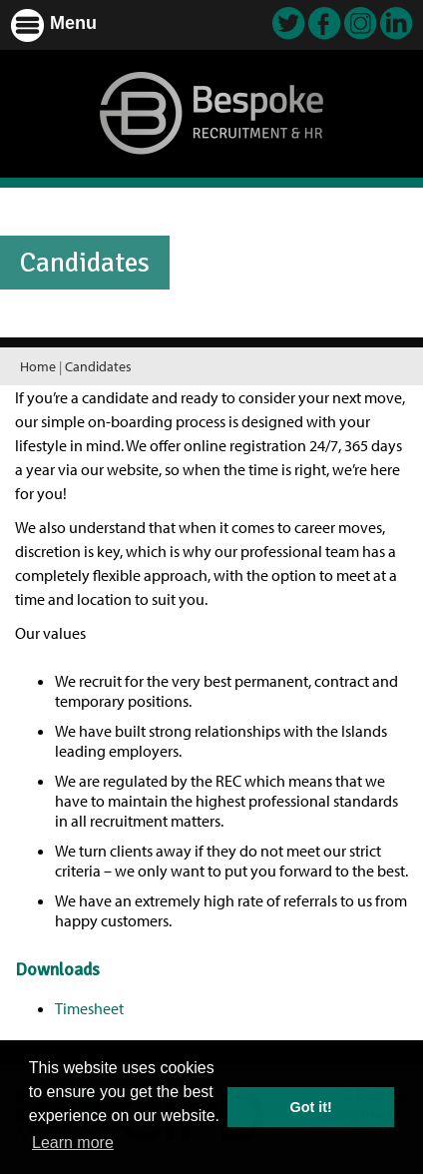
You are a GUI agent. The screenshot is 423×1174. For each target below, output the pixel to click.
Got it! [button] (311, 1107)
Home (38, 366)
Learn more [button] (73, 1142)
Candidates (98, 366)
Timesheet (89, 1008)
